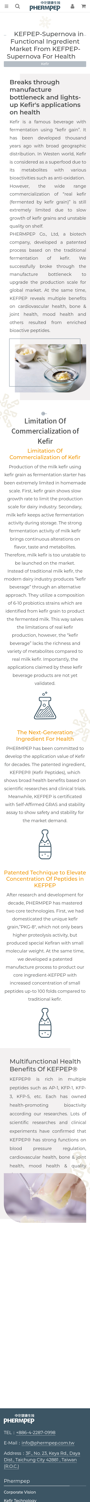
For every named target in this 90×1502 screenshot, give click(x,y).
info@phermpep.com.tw (48, 1443)
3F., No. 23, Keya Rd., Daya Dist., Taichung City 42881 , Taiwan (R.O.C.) (42, 1460)
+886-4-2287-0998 (35, 1432)
